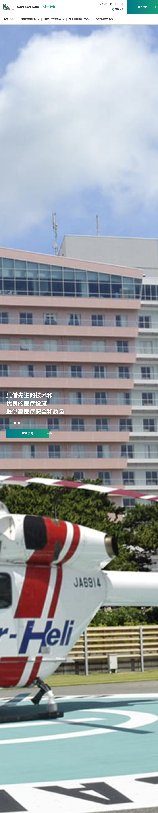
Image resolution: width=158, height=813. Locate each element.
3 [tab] (19, 423)
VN (122, 4)
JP (105, 4)
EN (116, 4)
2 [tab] (15, 423)
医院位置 (119, 9)
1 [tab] (11, 423)
